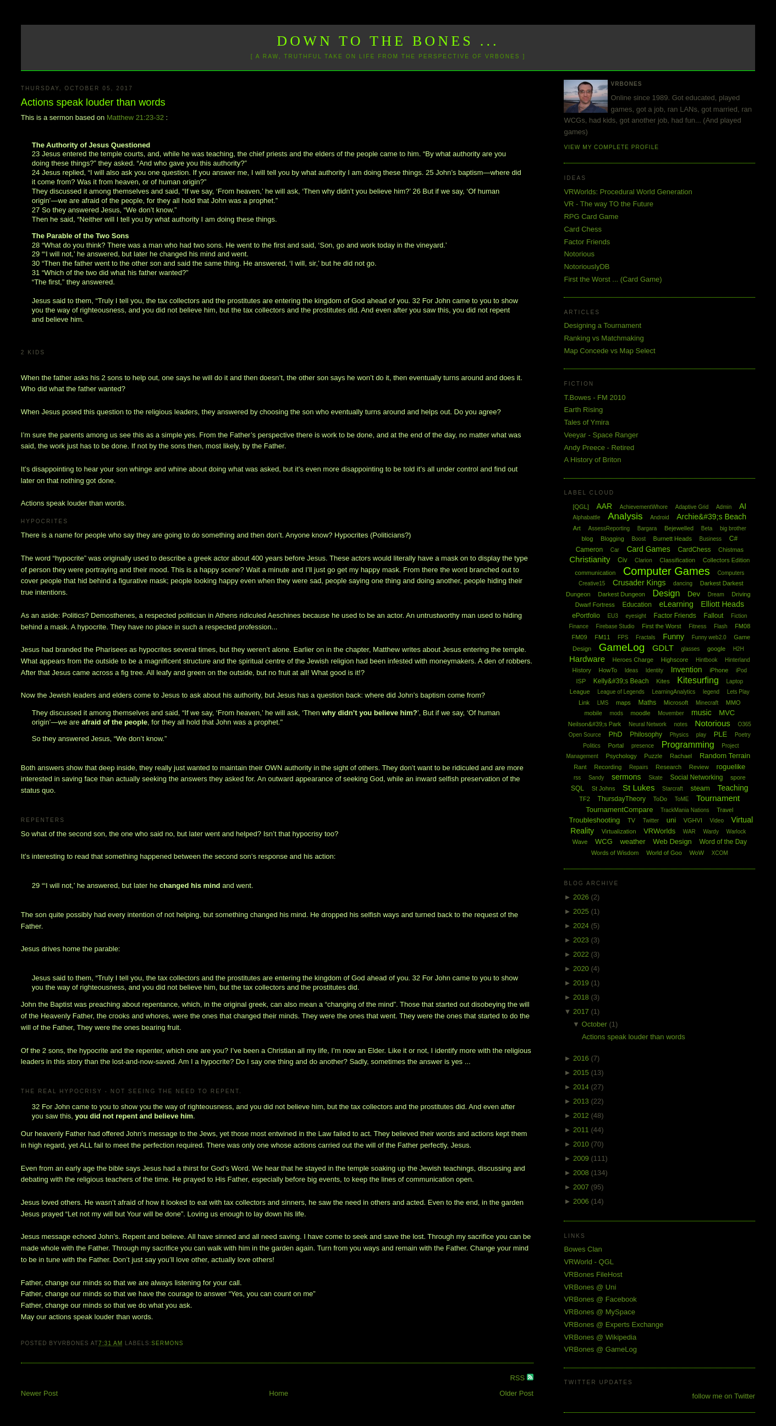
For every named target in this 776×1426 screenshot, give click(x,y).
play (701, 735)
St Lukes (638, 787)
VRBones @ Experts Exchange (613, 1324)
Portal (616, 745)
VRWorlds (659, 831)
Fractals (646, 637)
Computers (730, 573)
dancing (682, 583)
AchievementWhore (644, 507)
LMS (603, 703)
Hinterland (737, 660)
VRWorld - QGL (589, 1262)
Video (717, 821)
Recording (607, 767)
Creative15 (592, 583)
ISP (581, 681)
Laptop (735, 681)
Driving (740, 594)
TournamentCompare (619, 809)
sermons (167, 1343)
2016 (582, 1058)
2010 (582, 1144)
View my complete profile (611, 147)
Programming (688, 744)
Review (699, 767)
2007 (582, 1187)
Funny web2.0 (709, 637)
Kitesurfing (698, 680)
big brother (733, 528)
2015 (582, 1072)
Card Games (648, 549)
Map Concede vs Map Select (609, 351)
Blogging (612, 538)
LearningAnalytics (673, 692)
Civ (622, 560)
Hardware (587, 658)
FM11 (602, 637)
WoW (696, 852)
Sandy (596, 778)
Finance (578, 626)
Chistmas (731, 549)
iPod (741, 670)
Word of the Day (722, 842)
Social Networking (696, 777)
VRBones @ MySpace (599, 1312)
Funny (673, 636)
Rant (580, 767)
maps (623, 702)
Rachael (681, 756)
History (582, 670)
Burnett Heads (672, 538)
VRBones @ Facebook (600, 1299)
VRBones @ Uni (590, 1287)
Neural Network (648, 724)
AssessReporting (609, 528)
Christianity (589, 559)
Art (577, 528)
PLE (721, 734)
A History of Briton (592, 460)
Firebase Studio (615, 626)
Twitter (651, 821)
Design (666, 593)
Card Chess (583, 229)
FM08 (742, 626)
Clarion (643, 560)
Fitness (697, 626)
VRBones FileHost (593, 1274)
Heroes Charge (633, 659)
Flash (720, 626)
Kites (662, 681)
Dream (716, 594)
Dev (693, 594)
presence (642, 746)
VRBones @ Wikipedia (600, 1337)
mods (616, 713)
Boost (638, 539)
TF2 (584, 799)
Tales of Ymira (586, 422)
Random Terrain (725, 756)
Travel (725, 810)
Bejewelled (679, 528)
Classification (677, 560)
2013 (582, 1101)
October (595, 1024)
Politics (592, 746)
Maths (647, 702)
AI (742, 506)
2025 (582, 911)
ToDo (660, 799)
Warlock (736, 832)
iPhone (718, 670)
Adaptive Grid (692, 507)
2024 (582, 926)
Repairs (638, 767)
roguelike (731, 767)
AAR (604, 506)
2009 (582, 1158)
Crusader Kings (639, 582)
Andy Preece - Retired (599, 447)
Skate (655, 778)
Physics (679, 735)
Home (278, 1393)
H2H (738, 649)
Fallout (713, 615)
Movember (671, 713)
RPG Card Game (591, 216)
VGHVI (693, 820)
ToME (682, 799)
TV (631, 820)
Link (584, 702)
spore (738, 777)
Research (668, 767)
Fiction (739, 616)
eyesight (636, 616)
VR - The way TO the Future (608, 204)
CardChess (694, 549)
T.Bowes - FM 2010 (594, 397)
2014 (582, 1087)
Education (636, 604)
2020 (582, 968)
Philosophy (646, 734)
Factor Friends (587, 242)
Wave (580, 841)
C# (733, 538)
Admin (723, 507)
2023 (582, 940)
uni (671, 820)
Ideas (631, 670)
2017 (582, 1011)
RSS (518, 1378)
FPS (623, 637)
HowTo (607, 670)
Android (659, 517)
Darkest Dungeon (621, 594)
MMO (733, 702)
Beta (707, 528)
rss (577, 778)
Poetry (743, 735)
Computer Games (666, 571)
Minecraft (707, 703)
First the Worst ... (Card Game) (613, 279)
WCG (604, 841)
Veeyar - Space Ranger (601, 435)
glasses (690, 649)
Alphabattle (587, 517)
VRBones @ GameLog (600, 1349)
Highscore (675, 659)
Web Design (672, 841)
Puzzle (653, 756)
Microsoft (676, 702)
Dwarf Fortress (595, 604)
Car (614, 550)
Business (711, 539)
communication (595, 572)
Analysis (625, 516)
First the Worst (661, 626)
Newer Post (39, 1393)
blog (587, 538)
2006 (582, 1201)
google (716, 648)
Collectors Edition (726, 560)
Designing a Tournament (602, 325)
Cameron (589, 549)
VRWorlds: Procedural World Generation (628, 192)
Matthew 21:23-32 (135, 117)
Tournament (718, 798)
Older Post (516, 1393)
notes (680, 724)
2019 (582, 983)
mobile (593, 713)
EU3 (612, 616)
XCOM (720, 853)
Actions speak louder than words (93, 102)
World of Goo (664, 852)
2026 (582, 897)
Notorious (579, 254)
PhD (615, 734)
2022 (582, 954)
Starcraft (672, 789)
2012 (582, 1115)
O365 (744, 724)
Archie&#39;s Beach (711, 516)
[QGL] (580, 506)
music (701, 712)
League (580, 691)
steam (700, 788)
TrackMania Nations (685, 810)
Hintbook (706, 660)
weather (632, 841)
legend (711, 692)
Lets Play (738, 692)
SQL (577, 788)
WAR (689, 832)
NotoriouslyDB (586, 266)
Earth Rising (583, 409)
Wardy (711, 832)
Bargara (647, 528)
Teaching (733, 787)
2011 (582, 1130)
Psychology (621, 756)
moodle (641, 713)
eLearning (676, 604)
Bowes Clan (583, 1249)
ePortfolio (586, 615)
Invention (686, 669)
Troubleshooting (594, 820)
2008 (582, 1173)
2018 (582, 997)
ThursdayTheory (622, 799)
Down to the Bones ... (388, 41)
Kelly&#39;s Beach (621, 681)
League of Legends (621, 692)
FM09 (579, 637)
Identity (654, 670)
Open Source (585, 735)
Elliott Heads (722, 604)
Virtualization (619, 831)
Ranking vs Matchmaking (603, 338)
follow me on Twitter (724, 1396)
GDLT (663, 647)
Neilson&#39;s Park (594, 724)
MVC (727, 713)
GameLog (622, 647)
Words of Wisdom (615, 852)
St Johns (603, 788)
